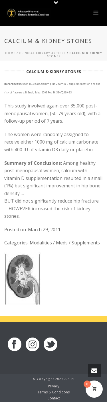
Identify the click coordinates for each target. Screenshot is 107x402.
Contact (53, 398)
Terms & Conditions (53, 392)
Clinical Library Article (42, 53)
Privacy (53, 386)
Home (10, 53)
